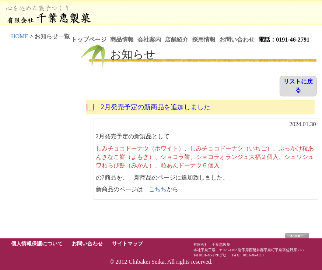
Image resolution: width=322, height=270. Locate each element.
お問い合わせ (237, 39)
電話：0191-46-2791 (283, 39)
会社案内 (149, 39)
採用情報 (204, 39)
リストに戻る (298, 85)
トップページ (88, 39)
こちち (158, 189)
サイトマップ (127, 243)
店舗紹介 (176, 39)
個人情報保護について (37, 243)
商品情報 (122, 39)
